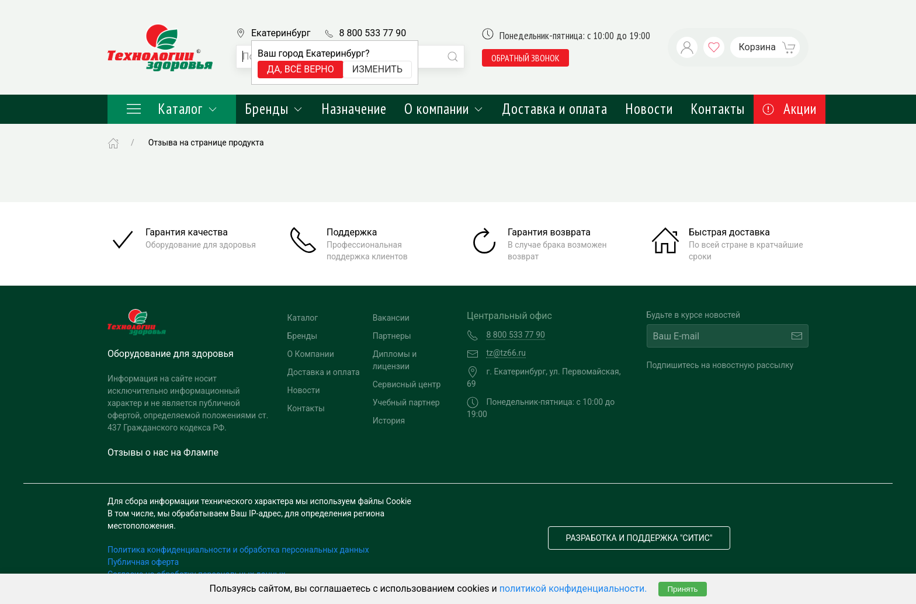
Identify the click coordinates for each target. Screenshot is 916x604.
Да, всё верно (300, 69)
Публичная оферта (143, 562)
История (389, 420)
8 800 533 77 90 (372, 33)
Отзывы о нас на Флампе (162, 452)
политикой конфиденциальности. (573, 588)
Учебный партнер (406, 402)
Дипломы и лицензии (395, 360)
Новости (649, 108)
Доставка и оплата (555, 108)
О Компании (310, 354)
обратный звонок (525, 58)
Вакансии (391, 317)
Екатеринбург (280, 33)
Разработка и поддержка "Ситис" (639, 538)
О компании (444, 108)
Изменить (377, 69)
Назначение (354, 108)
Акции (789, 108)
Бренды (274, 108)
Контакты (718, 108)
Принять (682, 589)
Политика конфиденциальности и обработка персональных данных (238, 549)
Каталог (171, 108)
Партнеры (392, 336)
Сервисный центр (407, 384)
